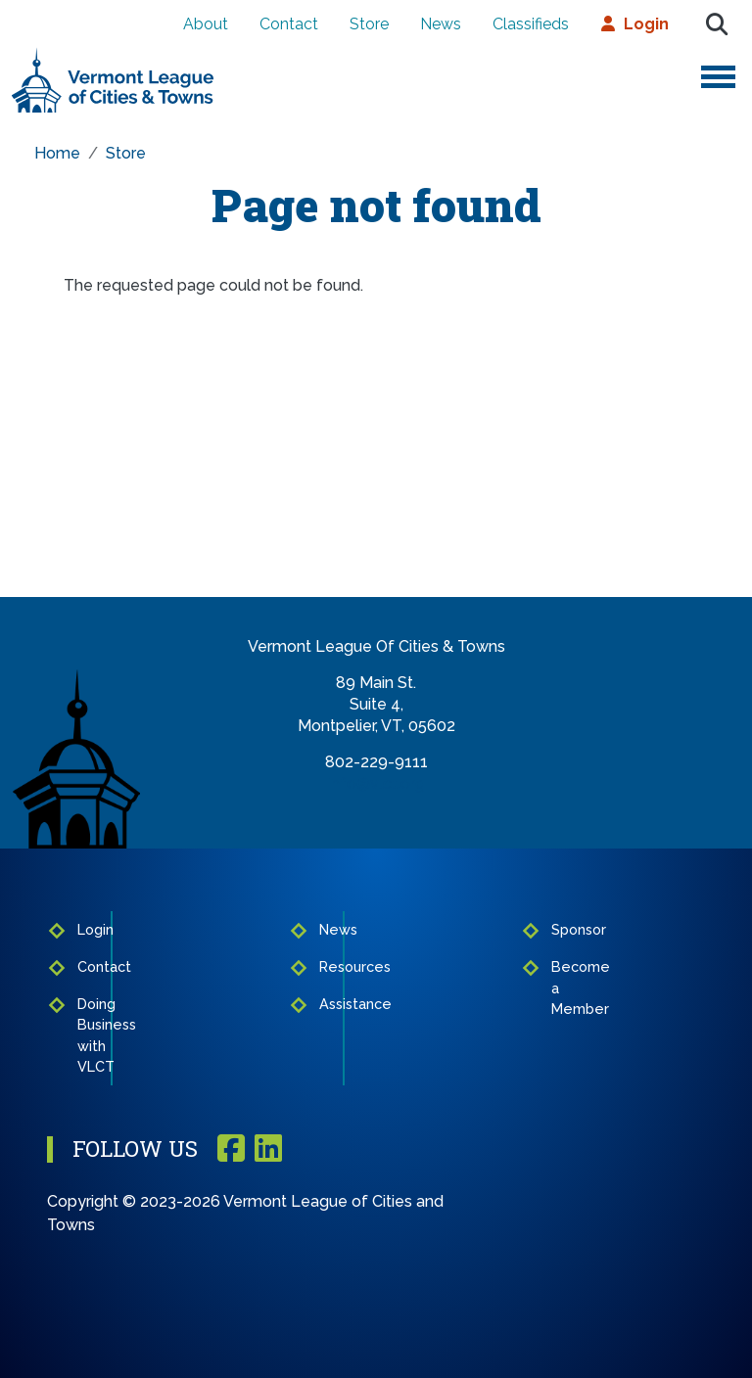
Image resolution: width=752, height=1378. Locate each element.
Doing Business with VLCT (88, 1035)
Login (646, 24)
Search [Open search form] (716, 24)
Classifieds (531, 24)
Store (369, 24)
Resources (327, 966)
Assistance (327, 1003)
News (440, 24)
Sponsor (559, 929)
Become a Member (559, 987)
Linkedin (268, 1149)
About (205, 24)
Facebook (231, 1149)
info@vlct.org (376, 783)
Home (57, 153)
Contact (288, 24)
